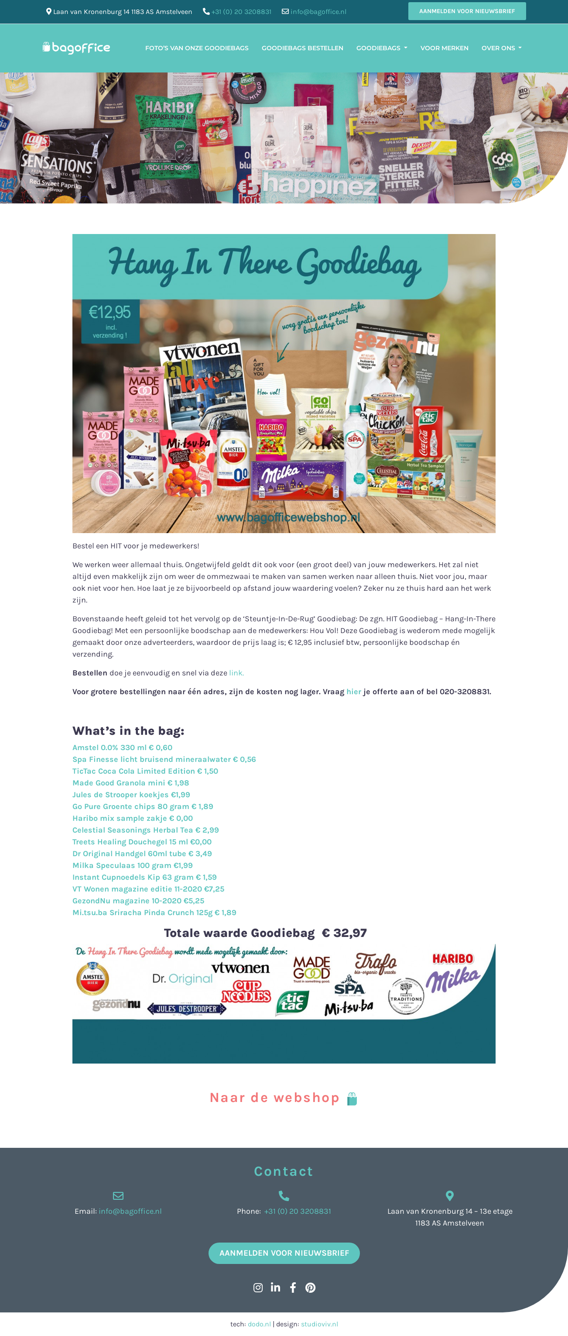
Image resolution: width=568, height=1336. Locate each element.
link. (236, 673)
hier (352, 691)
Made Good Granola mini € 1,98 (130, 783)
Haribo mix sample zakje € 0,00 (132, 818)
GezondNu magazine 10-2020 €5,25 (138, 901)
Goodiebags (379, 48)
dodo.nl (259, 1324)
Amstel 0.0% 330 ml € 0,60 (122, 747)
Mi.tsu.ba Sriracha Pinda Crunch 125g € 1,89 (154, 912)
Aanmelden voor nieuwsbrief (467, 11)
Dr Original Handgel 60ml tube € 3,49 (142, 853)
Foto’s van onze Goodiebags (197, 48)
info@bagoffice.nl (318, 11)
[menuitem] (534, 43)
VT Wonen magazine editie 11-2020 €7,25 (148, 889)
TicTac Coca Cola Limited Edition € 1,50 (145, 771)
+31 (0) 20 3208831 (241, 11)
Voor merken (445, 48)
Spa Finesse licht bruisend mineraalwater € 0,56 (164, 759)
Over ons (499, 48)
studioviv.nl (319, 1324)
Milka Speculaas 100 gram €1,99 (132, 865)
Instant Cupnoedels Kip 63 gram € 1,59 (144, 877)
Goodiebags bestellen (302, 48)
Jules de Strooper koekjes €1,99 (131, 794)
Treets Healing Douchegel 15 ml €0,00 (142, 842)
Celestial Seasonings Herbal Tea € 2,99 (145, 830)
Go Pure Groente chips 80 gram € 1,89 (142, 806)
